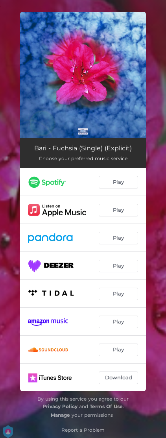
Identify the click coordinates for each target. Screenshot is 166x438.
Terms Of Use (106, 406)
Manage (60, 415)
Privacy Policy (59, 406)
